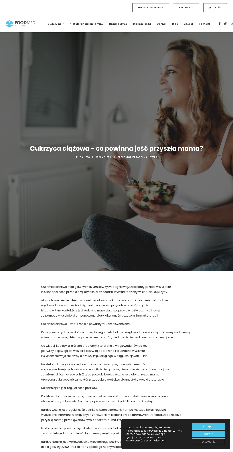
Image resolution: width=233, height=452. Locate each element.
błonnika (108, 427)
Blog (175, 24)
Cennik (161, 24)
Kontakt (204, 24)
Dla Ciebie (105, 136)
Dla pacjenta (142, 24)
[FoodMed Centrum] (20, 23)
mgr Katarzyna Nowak (141, 136)
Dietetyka (56, 24)
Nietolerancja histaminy (86, 24)
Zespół (188, 24)
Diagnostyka (118, 24)
